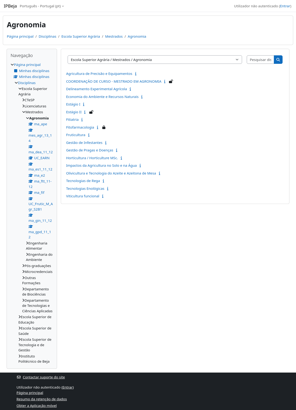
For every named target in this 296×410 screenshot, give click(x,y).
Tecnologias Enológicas (85, 188)
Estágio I (73, 104)
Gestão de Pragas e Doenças (89, 150)
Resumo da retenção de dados (41, 399)
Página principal (20, 36)
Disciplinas (47, 36)
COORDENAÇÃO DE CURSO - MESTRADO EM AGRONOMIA (113, 81)
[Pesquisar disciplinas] (260, 59)
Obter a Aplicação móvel (36, 405)
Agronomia (137, 36)
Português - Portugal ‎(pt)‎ (40, 6)
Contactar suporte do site (40, 377)
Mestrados (114, 36)
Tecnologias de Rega (83, 180)
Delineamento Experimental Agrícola (96, 88)
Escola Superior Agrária (80, 36)
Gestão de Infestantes (84, 142)
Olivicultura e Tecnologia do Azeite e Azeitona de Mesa (111, 173)
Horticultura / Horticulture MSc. (92, 157)
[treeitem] (32, 213)
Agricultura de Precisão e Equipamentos (99, 73)
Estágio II (74, 112)
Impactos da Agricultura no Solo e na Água (101, 165)
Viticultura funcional (82, 196)
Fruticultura (75, 134)
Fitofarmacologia (80, 127)
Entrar (285, 6)
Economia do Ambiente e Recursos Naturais (102, 96)
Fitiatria (72, 119)
